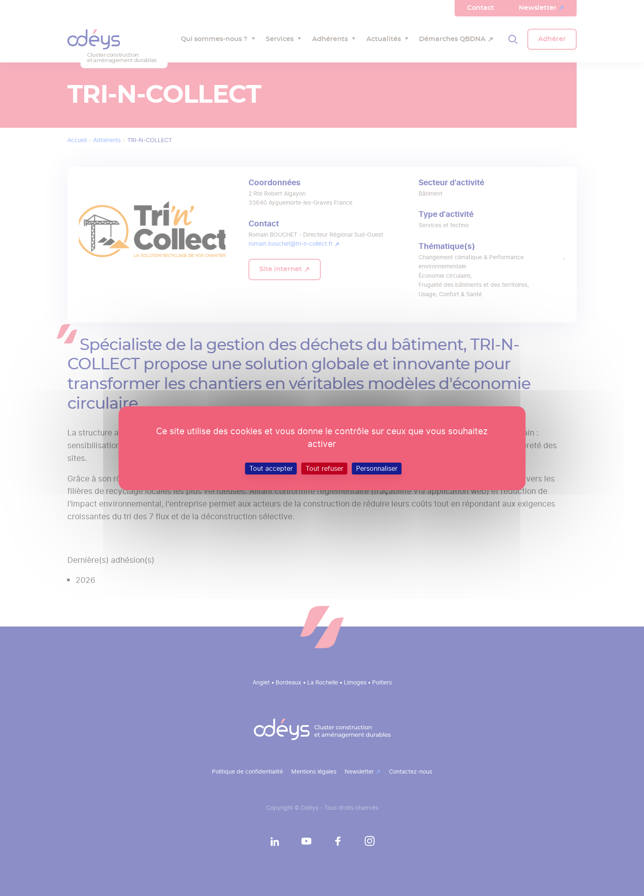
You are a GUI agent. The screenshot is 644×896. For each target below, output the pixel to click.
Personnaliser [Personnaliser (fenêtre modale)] (377, 468)
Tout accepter (271, 468)
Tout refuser (324, 468)
